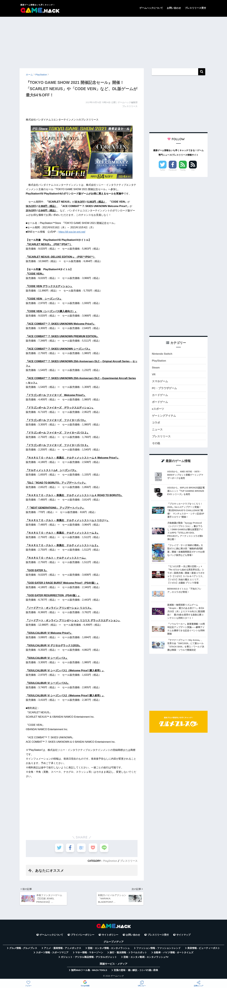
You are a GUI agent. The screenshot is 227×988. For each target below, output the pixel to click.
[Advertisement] (114, 41)
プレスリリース (129, 860)
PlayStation (110, 860)
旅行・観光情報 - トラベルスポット (128, 953)
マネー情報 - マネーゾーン (89, 953)
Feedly (182, 170)
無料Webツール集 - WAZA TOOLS (89, 970)
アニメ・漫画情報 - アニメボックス (62, 948)
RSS (193, 170)
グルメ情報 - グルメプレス (23, 948)
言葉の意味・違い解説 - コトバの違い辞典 (136, 970)
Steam (156, 367)
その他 (156, 443)
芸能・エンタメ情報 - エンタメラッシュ (109, 948)
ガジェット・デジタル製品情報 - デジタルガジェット (89, 957)
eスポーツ (158, 409)
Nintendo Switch (162, 353)
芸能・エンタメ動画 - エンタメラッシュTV (145, 957)
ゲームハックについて (151, 8)
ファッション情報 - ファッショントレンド (158, 948)
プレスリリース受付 (195, 8)
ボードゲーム (160, 402)
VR (154, 374)
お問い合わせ (174, 8)
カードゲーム (160, 395)
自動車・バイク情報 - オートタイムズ (173, 953)
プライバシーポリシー (82, 935)
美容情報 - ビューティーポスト (203, 948)
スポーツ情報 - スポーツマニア (52, 953)
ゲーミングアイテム (164, 416)
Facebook (173, 170)
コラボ (156, 423)
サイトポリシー (110, 935)
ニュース (157, 430)
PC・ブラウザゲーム (164, 388)
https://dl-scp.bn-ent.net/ (71, 231)
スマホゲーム (160, 381)
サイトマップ (183, 935)
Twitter (162, 170)
